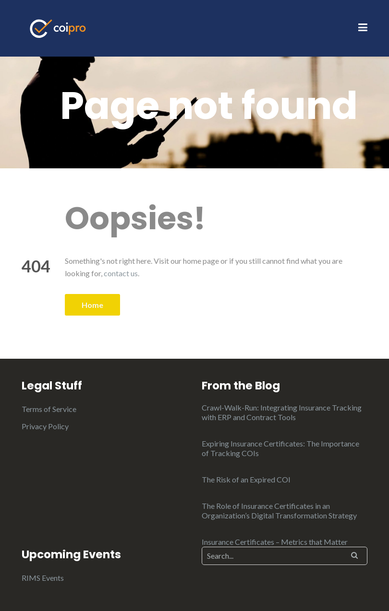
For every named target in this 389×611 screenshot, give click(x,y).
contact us (121, 273)
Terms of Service (49, 408)
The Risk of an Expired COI (246, 479)
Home (92, 304)
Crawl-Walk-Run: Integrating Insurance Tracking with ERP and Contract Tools (282, 412)
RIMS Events (43, 577)
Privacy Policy (45, 426)
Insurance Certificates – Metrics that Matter (275, 541)
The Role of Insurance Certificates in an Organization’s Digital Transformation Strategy (279, 510)
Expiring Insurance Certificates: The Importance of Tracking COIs (280, 448)
